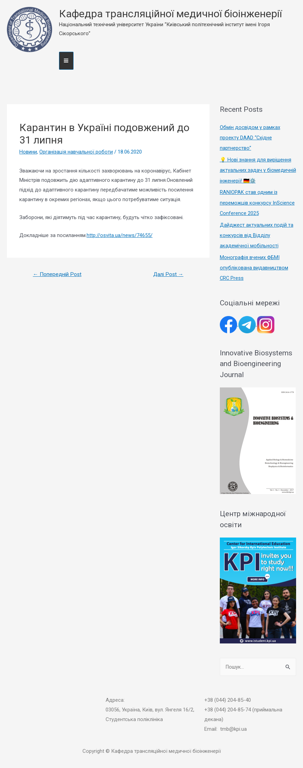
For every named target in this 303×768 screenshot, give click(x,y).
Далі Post (167, 274)
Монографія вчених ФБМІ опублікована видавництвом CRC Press (254, 267)
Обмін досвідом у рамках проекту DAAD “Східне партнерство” (250, 137)
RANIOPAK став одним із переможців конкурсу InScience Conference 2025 (257, 202)
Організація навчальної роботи (76, 152)
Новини (28, 152)
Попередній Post (58, 274)
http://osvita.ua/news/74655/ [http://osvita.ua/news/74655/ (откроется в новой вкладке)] (120, 235)
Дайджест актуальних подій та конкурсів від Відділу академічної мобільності (256, 234)
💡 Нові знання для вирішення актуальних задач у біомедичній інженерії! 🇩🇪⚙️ (256, 170)
